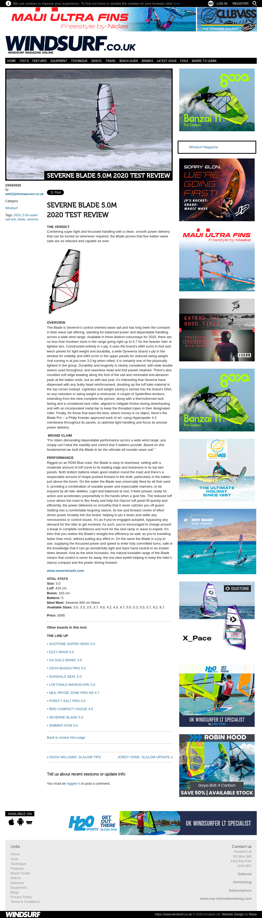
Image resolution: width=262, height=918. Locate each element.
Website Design (233, 914)
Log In (222, 3)
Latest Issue (167, 61)
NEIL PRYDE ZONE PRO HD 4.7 (73, 693)
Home (11, 61)
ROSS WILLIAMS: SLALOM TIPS (75, 757)
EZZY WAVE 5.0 (60, 652)
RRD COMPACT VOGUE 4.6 (70, 709)
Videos (96, 61)
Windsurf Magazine (203, 147)
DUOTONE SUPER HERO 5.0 (71, 644)
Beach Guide (128, 61)
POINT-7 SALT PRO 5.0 (66, 701)
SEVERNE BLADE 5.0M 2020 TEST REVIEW (108, 175)
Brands (147, 61)
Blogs (14, 892)
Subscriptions (240, 890)
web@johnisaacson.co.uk (24, 194)
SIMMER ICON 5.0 (62, 725)
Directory (17, 883)
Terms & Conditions (25, 902)
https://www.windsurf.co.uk (173, 914)
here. (177, 3)
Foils (184, 61)
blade (21, 219)
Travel (110, 61)
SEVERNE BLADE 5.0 (65, 717)
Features (39, 61)
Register (241, 3)
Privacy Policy (21, 897)
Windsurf (11, 208)
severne (32, 219)
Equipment (59, 61)
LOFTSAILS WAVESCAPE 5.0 (71, 685)
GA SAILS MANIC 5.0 (64, 660)
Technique (79, 61)
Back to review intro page (66, 737)
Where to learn (204, 61)
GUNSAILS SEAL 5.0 (64, 676)
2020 (17, 215)
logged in (73, 783)
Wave (253, 914)
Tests (24, 61)
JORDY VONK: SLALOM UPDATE (144, 757)
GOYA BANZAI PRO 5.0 (66, 668)
